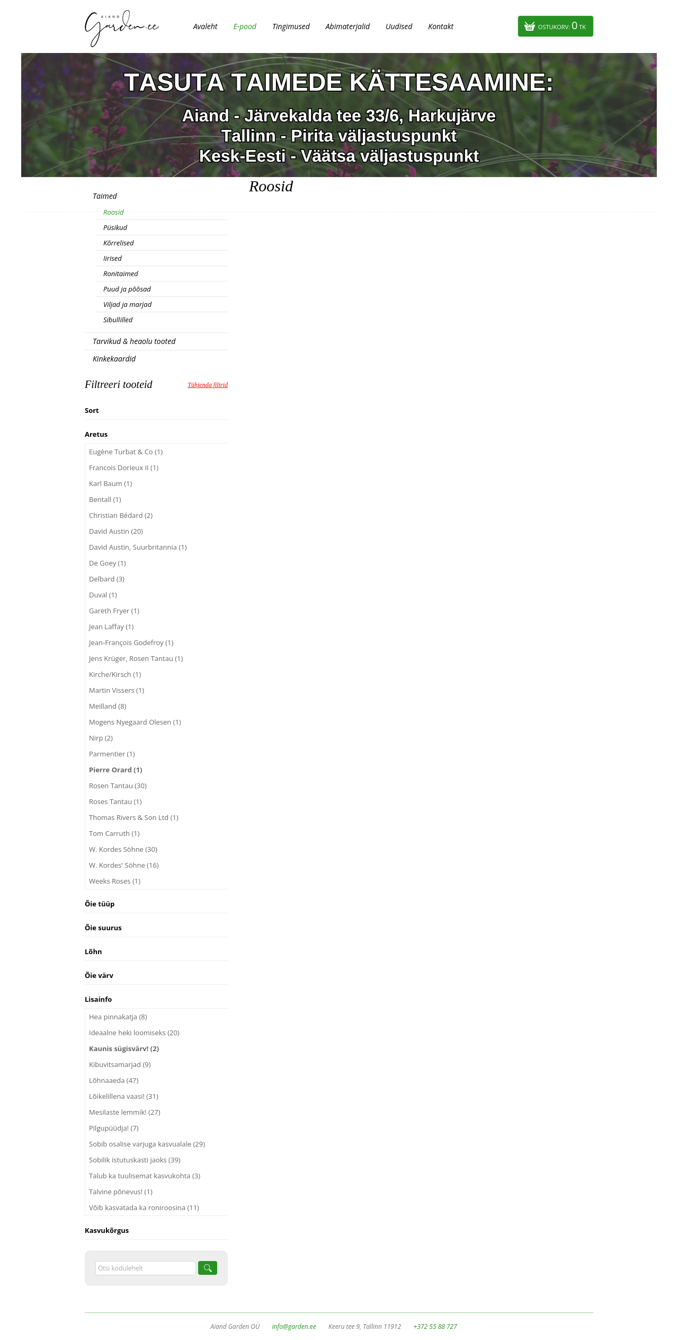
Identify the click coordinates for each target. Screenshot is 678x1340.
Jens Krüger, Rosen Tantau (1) (136, 658)
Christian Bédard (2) (121, 515)
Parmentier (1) (112, 754)
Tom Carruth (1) (114, 833)
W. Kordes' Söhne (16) (124, 865)
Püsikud (115, 227)
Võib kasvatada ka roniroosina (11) (144, 1207)
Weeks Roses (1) (114, 881)
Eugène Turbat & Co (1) (126, 451)
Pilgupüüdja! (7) (114, 1128)
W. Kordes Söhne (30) (123, 849)
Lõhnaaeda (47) (113, 1080)
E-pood (244, 26)
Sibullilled (117, 319)
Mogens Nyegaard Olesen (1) (135, 722)
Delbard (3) (106, 579)
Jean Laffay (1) (111, 626)
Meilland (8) (107, 706)
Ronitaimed (120, 273)
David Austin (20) (116, 531)
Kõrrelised (118, 243)
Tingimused (291, 26)
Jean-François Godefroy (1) (131, 642)
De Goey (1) (107, 563)
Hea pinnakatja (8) (118, 1016)
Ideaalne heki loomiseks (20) (134, 1032)
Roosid (113, 212)
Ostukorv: (562, 25)
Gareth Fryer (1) (114, 610)
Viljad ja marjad (127, 304)
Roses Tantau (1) (115, 801)
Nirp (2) (101, 738)
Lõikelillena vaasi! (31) (123, 1096)
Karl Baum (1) (110, 483)
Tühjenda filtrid (208, 385)
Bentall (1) (105, 499)
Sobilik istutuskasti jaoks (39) (135, 1160)
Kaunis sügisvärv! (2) (124, 1048)
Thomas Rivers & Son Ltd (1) (134, 817)
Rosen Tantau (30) (118, 785)
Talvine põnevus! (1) (121, 1191)
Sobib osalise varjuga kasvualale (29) (147, 1144)
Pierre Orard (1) (115, 769)
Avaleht (205, 26)
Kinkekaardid (114, 359)
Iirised (112, 258)
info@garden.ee (294, 1326)
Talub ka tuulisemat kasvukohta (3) (144, 1175)
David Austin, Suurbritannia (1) (138, 547)
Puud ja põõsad (127, 289)
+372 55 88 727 (435, 1326)
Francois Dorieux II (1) (123, 467)
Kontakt (440, 26)
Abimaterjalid (348, 26)
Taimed (105, 196)
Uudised (399, 26)
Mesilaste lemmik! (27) (124, 1112)
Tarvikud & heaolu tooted (134, 341)
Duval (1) (103, 595)
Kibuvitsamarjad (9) (120, 1064)
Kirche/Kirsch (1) (115, 674)
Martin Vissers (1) (116, 690)
